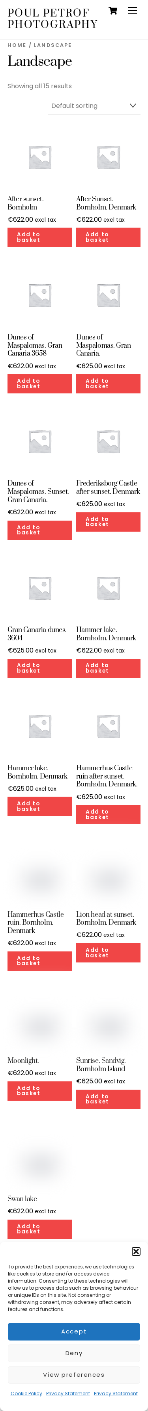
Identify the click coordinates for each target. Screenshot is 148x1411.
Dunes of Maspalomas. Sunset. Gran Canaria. (38, 492)
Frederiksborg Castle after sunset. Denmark (108, 488)
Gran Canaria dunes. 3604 (37, 634)
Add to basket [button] (28, 237)
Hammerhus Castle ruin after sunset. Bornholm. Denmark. (106, 776)
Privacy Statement (68, 1393)
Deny (74, 1353)
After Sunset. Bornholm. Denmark (106, 203)
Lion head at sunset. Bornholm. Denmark (106, 919)
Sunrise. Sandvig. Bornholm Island (101, 1065)
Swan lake (22, 1199)
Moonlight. (23, 1061)
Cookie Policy (26, 1393)
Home (17, 45)
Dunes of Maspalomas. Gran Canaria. (103, 346)
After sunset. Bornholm (25, 203)
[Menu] (133, 11)
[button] (136, 1251)
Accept (73, 1331)
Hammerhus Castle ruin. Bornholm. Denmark (35, 923)
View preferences (74, 1374)
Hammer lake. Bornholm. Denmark (106, 634)
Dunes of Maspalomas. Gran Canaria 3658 (34, 346)
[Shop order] (94, 106)
